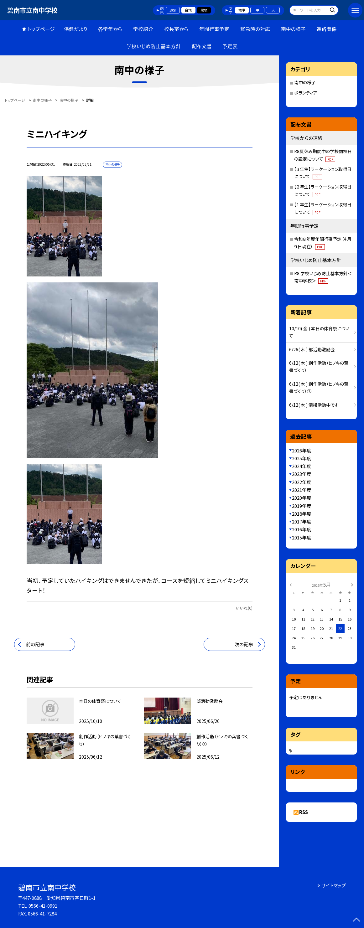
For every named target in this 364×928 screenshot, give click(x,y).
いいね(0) (244, 608)
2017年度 (301, 521)
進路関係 (326, 29)
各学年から (110, 29)
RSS (303, 812)
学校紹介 (143, 29)
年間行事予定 (214, 29)
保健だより (75, 29)
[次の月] (352, 584)
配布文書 (202, 46)
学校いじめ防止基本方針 (154, 46)
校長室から (176, 29)
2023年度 (301, 474)
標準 (241, 10)
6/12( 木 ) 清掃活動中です (314, 405)
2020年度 (301, 497)
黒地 (203, 10)
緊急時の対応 (255, 29)
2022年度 (301, 482)
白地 (188, 10)
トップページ (41, 29)
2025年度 (301, 458)
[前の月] (291, 584)
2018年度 (301, 513)
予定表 (229, 46)
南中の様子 (293, 29)
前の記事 (35, 644)
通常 (172, 10)
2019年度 (301, 506)
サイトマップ (333, 885)
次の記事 (244, 644)
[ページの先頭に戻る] (356, 920)
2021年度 (301, 490)
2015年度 (301, 537)
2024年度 (301, 466)
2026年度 (301, 450)
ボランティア (305, 93)
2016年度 (301, 529)
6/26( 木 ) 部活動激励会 (312, 349)
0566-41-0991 (43, 905)
